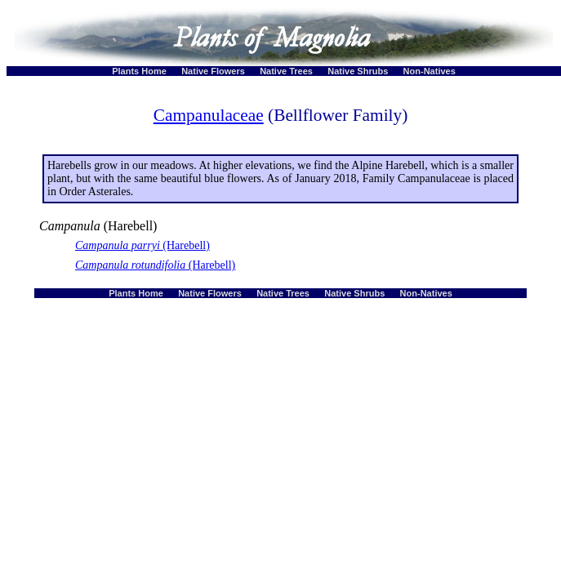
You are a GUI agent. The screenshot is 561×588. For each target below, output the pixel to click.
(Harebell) (142, 245)
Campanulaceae (209, 115)
